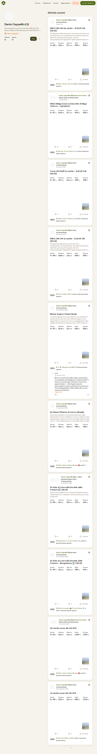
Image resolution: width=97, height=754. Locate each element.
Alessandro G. (62, 541)
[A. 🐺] (56, 373)
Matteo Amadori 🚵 (65, 608)
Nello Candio (62, 84)
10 (76, 367)
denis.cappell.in (13, 33)
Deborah (61, 738)
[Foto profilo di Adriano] (55, 480)
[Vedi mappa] (85, 71)
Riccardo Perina (80, 95)
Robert (60, 219)
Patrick (69, 84)
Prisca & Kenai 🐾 (70, 151)
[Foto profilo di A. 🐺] (52, 373)
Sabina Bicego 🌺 (73, 465)
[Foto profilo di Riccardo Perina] (55, 97)
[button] (37, 3)
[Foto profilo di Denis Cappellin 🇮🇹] (9, 16)
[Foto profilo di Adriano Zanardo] (58, 480)
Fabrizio (60, 151)
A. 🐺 (59, 367)
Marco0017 (67, 294)
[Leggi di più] (58, 392)
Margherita (66, 367)
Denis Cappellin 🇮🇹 (17, 24)
